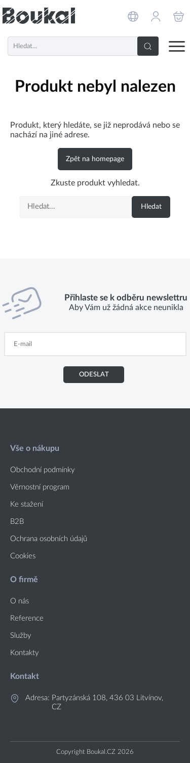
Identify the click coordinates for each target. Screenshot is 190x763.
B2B (17, 521)
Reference (27, 618)
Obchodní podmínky (42, 470)
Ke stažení (26, 504)
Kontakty (24, 653)
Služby (20, 635)
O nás (19, 601)
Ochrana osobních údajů (48, 539)
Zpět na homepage (95, 159)
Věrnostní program (39, 487)
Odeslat (94, 374)
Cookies (22, 556)
